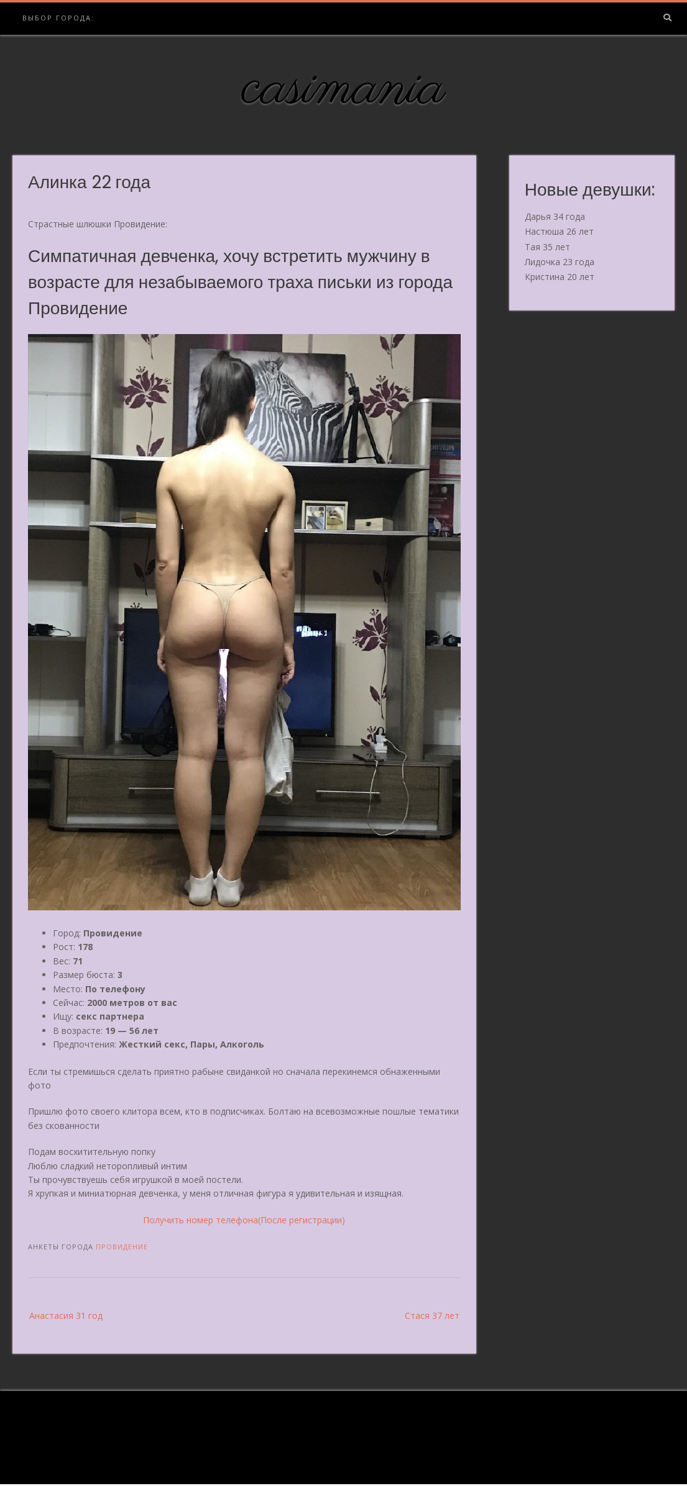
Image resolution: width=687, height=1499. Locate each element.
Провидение (122, 1246)
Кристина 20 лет (559, 277)
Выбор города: (58, 17)
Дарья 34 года (555, 216)
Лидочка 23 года (559, 262)
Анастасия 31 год (66, 1315)
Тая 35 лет (547, 247)
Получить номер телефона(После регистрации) (244, 1220)
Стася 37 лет (432, 1315)
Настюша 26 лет (559, 231)
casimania (343, 89)
